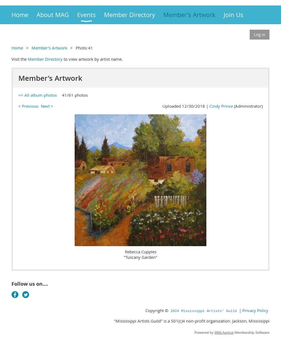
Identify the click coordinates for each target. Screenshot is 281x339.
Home (17, 48)
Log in (259, 34)
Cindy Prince (221, 106)
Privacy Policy (255, 310)
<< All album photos (37, 95)
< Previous (28, 106)
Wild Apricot (224, 332)
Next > (47, 106)
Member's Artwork (49, 48)
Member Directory (45, 59)
